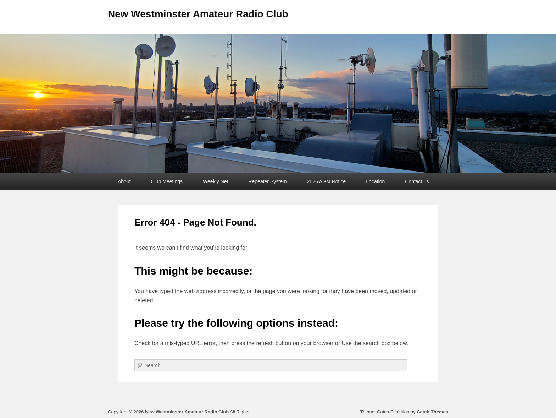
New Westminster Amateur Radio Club (198, 14)
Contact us (417, 181)
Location (375, 181)
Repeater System (267, 181)
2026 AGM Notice (326, 181)
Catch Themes (432, 411)
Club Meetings (167, 181)
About (124, 181)
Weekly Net (215, 181)
